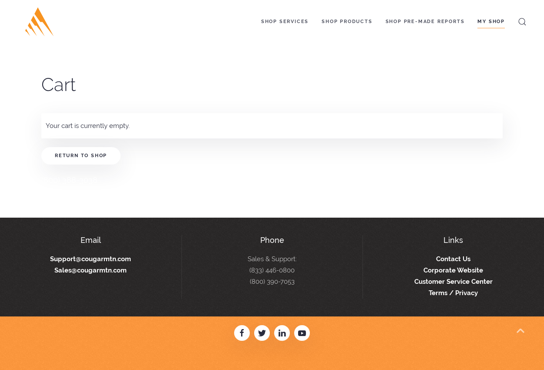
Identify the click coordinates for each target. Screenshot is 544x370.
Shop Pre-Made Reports (425, 21)
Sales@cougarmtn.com (90, 270)
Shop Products (347, 21)
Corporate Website (453, 270)
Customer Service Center (453, 282)
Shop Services (285, 21)
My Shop (491, 21)
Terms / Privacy (453, 293)
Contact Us (453, 259)
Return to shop (81, 155)
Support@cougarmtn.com (90, 259)
